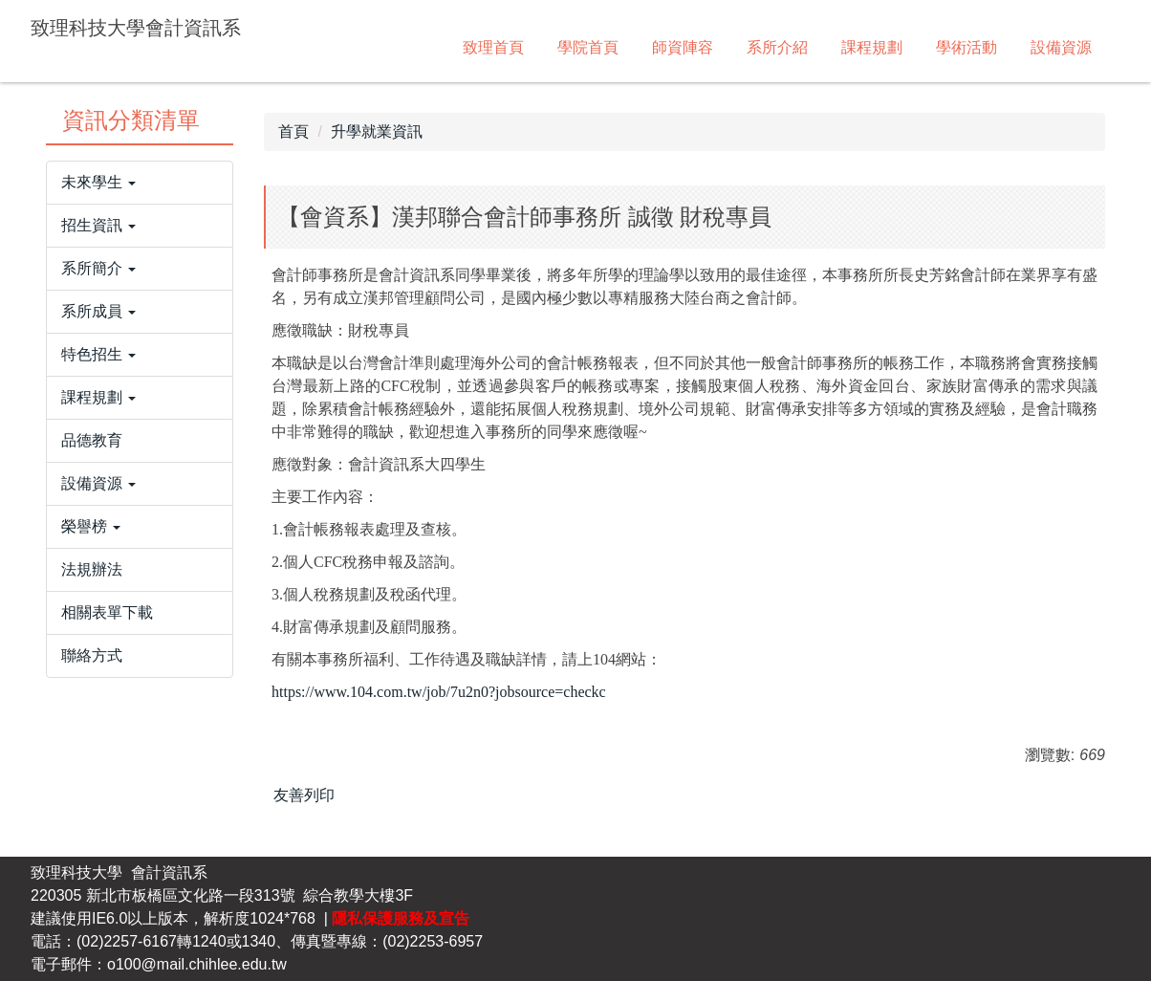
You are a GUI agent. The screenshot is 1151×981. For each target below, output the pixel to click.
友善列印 (304, 795)
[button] (139, 183)
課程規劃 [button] (871, 47)
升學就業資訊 (377, 131)
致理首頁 (493, 47)
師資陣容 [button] (682, 47)
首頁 (293, 131)
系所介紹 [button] (777, 47)
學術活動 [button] (966, 47)
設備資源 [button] (1061, 47)
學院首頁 (588, 47)
